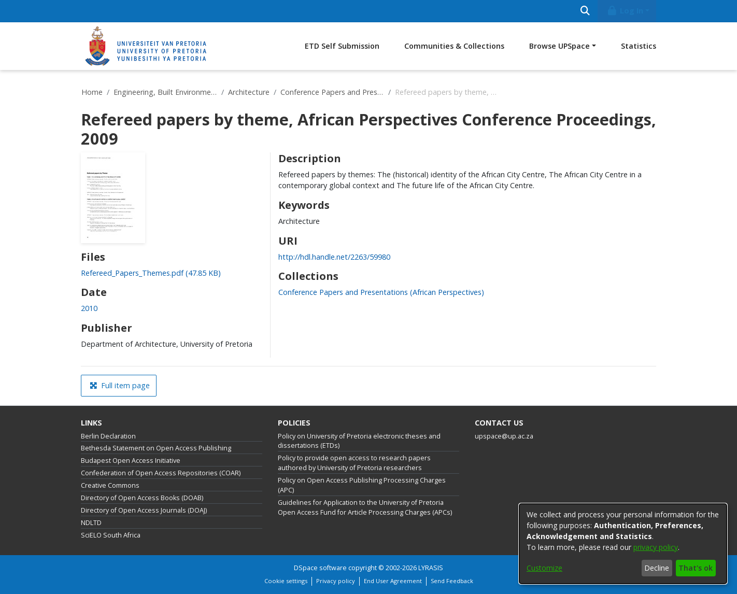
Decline (656, 568)
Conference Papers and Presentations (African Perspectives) (332, 92)
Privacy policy (335, 581)
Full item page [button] (120, 385)
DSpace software (320, 567)
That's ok (695, 568)
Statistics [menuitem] (638, 46)
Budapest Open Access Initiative (130, 460)
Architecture (249, 92)
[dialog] (623, 544)
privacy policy (655, 547)
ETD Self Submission (342, 46)
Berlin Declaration (108, 436)
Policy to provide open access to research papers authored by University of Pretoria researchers (354, 463)
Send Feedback (452, 581)
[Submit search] (585, 11)
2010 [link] (89, 308)
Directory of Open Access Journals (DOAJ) (144, 510)
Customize (544, 568)
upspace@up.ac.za (504, 436)
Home (92, 92)
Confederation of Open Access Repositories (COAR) (160, 473)
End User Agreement (393, 581)
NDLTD (91, 522)
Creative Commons (110, 485)
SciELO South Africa (110, 535)
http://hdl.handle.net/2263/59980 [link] (334, 257)
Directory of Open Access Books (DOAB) (142, 497)
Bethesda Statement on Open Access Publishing (156, 448)
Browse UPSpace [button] (559, 46)
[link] (151, 273)
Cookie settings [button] (285, 581)
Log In (625, 11)
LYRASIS (430, 567)
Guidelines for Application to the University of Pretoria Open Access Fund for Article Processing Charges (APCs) (365, 507)
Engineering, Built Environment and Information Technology (165, 92)
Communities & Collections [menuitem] (454, 46)
